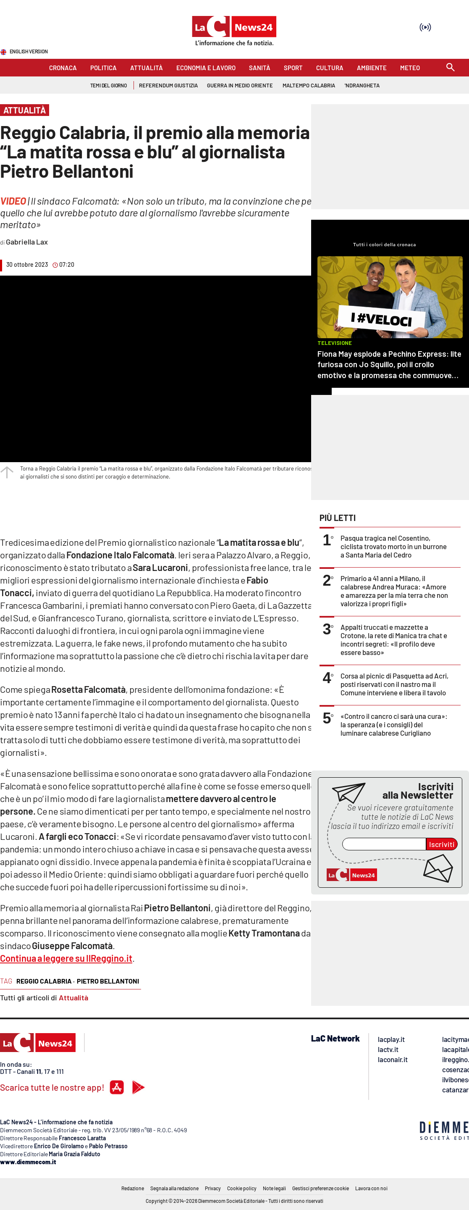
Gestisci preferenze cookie (320, 1188)
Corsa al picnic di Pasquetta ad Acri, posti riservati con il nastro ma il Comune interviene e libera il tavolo (394, 684)
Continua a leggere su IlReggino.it (66, 957)
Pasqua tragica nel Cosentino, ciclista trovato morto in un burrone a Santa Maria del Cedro (394, 546)
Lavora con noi (371, 1188)
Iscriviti (442, 844)
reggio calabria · (45, 981)
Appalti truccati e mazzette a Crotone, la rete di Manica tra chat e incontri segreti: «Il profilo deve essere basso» (394, 639)
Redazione (132, 1188)
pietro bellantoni (108, 981)
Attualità (73, 997)
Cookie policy (242, 1188)
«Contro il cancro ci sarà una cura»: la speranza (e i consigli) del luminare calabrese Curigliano (394, 724)
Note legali (274, 1188)
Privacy (213, 1188)
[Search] (450, 68)
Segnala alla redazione (174, 1188)
